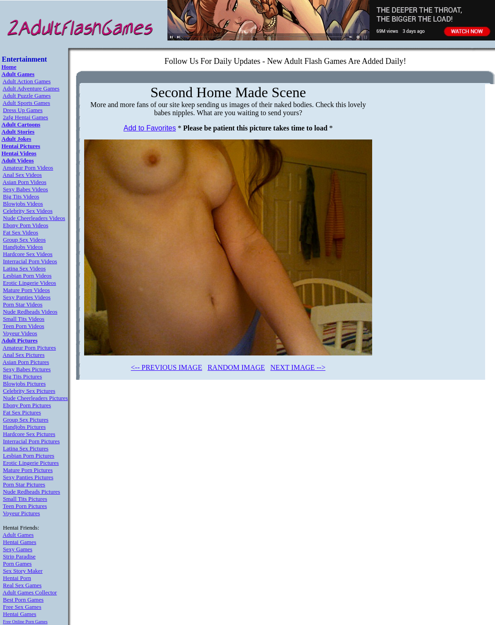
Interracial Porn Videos (30, 261)
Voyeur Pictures (21, 513)
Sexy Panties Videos (27, 297)
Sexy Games (17, 549)
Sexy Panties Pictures (28, 477)
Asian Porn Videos (24, 182)
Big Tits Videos (21, 196)
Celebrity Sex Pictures (29, 390)
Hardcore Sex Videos (28, 254)
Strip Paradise (19, 556)
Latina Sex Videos (24, 268)
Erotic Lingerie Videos (29, 282)
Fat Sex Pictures (22, 412)
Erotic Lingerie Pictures (31, 462)
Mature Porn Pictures (28, 470)
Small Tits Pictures (25, 498)
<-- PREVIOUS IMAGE (166, 367)
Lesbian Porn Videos (27, 275)
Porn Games (17, 563)
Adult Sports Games (26, 102)
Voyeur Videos (20, 333)
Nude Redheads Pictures (31, 491)
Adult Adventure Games (31, 88)
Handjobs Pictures (24, 426)
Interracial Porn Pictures (31, 441)
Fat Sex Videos (20, 232)
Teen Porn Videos (23, 326)
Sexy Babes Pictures (27, 369)
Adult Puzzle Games (27, 95)
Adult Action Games (27, 81)
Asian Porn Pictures (26, 362)
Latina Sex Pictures (26, 448)
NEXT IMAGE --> (297, 367)
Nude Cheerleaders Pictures (35, 398)
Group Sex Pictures (26, 419)
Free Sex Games (22, 606)
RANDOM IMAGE (236, 367)
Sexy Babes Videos (25, 189)
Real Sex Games (22, 585)
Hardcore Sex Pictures (29, 434)
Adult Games (18, 534)
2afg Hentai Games (25, 117)
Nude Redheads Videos (30, 311)
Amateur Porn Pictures (29, 347)
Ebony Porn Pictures (27, 405)
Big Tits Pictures (22, 376)
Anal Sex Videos (22, 174)
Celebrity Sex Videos (28, 210)
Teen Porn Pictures (25, 506)
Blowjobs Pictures (24, 383)
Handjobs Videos (23, 246)
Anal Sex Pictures (24, 354)
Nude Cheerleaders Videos (34, 218)
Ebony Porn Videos (26, 225)
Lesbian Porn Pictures (28, 455)
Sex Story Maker (23, 570)
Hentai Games (19, 542)
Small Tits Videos (24, 318)
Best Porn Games (23, 599)
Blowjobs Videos (23, 203)
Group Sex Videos (24, 239)
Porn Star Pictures (24, 484)
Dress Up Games (23, 110)
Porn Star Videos (23, 304)
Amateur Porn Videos (28, 167)
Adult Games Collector (30, 592)
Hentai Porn (17, 578)
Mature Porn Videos (26, 290)
